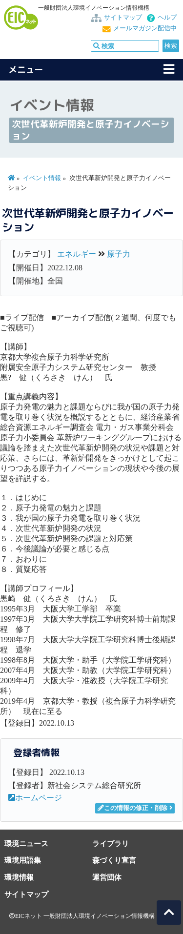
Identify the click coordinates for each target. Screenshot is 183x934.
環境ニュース (26, 843)
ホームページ (35, 797)
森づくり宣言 (114, 860)
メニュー (26, 69)
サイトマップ (123, 17)
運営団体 (107, 877)
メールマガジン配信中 (145, 28)
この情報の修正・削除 (132, 808)
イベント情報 (42, 178)
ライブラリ (110, 843)
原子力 (118, 254)
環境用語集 (22, 860)
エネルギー (76, 254)
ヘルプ (167, 17)
